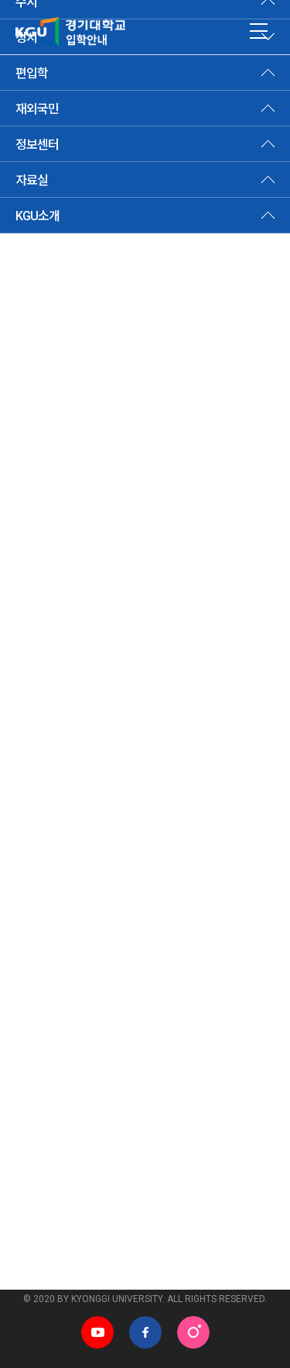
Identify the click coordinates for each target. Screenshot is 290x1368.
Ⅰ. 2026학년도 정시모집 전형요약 (93, 395)
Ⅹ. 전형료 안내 (49, 686)
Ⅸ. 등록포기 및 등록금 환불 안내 (88, 654)
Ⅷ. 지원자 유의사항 (59, 621)
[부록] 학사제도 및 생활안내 (77, 750)
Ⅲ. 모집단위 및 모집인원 (70, 460)
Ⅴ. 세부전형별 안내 (59, 525)
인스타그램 (193, 1332)
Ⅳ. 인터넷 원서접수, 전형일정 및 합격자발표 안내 (125, 492)
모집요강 (135, 140)
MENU (259, 31)
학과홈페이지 (196, 1262)
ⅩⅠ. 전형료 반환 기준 (66, 718)
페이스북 (145, 1332)
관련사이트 (38, 1262)
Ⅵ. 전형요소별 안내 (59, 557)
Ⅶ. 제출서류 (43, 589)
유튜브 (97, 1332)
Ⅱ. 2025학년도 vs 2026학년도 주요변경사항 (117, 428)
